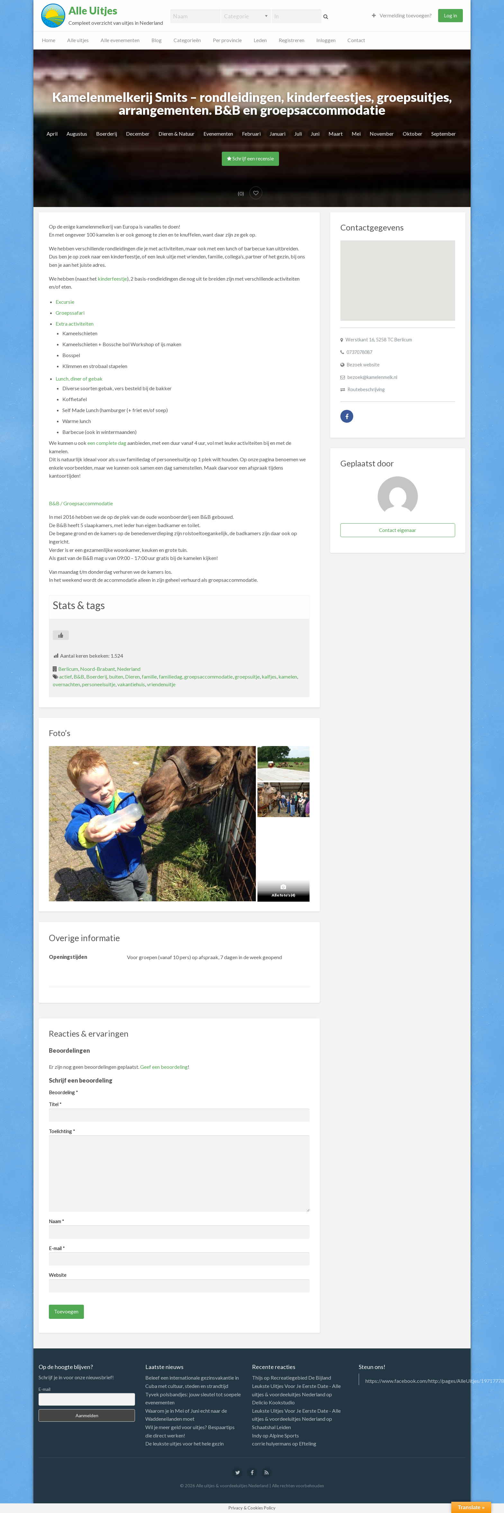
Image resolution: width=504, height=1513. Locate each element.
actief (65, 676)
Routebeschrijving (366, 389)
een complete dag (106, 443)
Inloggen (326, 40)
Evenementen (218, 134)
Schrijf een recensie (250, 158)
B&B (79, 676)
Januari (277, 134)
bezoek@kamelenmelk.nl (372, 377)
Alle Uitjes (92, 11)
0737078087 (359, 352)
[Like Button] (61, 635)
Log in (450, 15)
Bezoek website (363, 364)
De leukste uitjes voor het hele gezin (184, 1443)
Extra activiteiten (75, 323)
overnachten (66, 684)
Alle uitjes (78, 40)
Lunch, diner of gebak (79, 378)
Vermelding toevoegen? (402, 15)
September (443, 134)
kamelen (287, 676)
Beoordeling (63, 1092)
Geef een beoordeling (164, 1067)
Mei (356, 134)
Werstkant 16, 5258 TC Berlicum (379, 339)
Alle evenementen (120, 40)
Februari (251, 134)
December (137, 134)
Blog (156, 40)
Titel (55, 1104)
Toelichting (62, 1131)
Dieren (132, 676)
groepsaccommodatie (208, 676)
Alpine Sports (284, 1435)
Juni (315, 134)
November (382, 134)
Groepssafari (70, 313)
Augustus (77, 134)
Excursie (65, 302)
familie (149, 676)
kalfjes (269, 676)
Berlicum (68, 669)
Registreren (291, 40)
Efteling (307, 1443)
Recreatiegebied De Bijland (301, 1377)
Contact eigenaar (397, 530)
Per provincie (227, 40)
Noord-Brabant (97, 669)
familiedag (170, 676)
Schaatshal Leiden (271, 1427)
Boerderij (106, 134)
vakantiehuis (131, 684)
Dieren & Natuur (176, 134)
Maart (335, 134)
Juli (298, 134)
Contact (356, 40)
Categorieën (187, 40)
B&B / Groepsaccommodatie (81, 503)
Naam (56, 1221)
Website (58, 1275)
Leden (260, 40)
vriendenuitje (161, 684)
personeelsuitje (98, 684)
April (52, 134)
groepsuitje (247, 676)
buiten (116, 676)
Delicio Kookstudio (273, 1402)
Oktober (412, 134)
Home (48, 40)
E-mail (57, 1248)
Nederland (128, 669)
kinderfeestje (112, 278)
